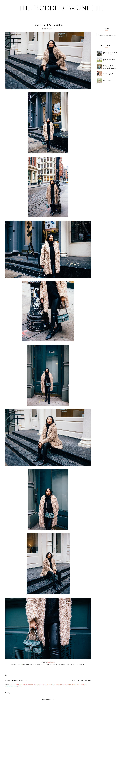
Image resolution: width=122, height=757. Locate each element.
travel (83, 684)
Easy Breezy (107, 80)
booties (13, 684)
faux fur (19, 684)
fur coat (29, 684)
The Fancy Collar (108, 74)
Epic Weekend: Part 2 (109, 59)
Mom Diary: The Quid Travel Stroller (110, 53)
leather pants (50, 684)
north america (61, 684)
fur (24, 684)
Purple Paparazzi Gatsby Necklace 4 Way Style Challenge (109, 67)
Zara (20, 686)
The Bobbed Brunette (61, 7)
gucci (36, 684)
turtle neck (9, 686)
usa (16, 686)
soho (69, 684)
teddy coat (76, 684)
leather (41, 684)
